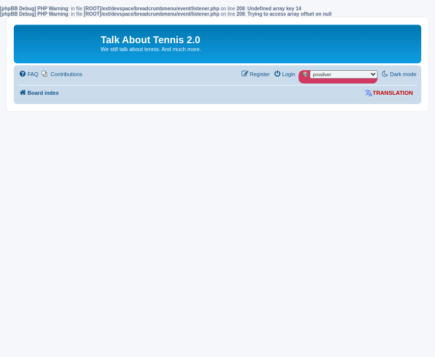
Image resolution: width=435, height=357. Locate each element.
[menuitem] (28, 74)
